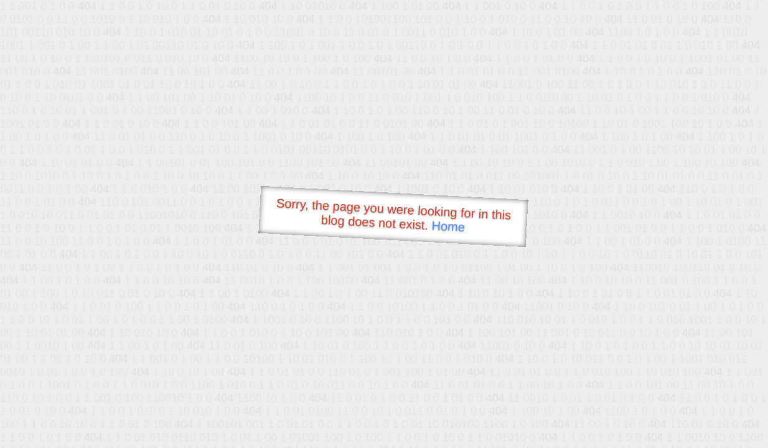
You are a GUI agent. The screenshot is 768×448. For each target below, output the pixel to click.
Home (448, 226)
